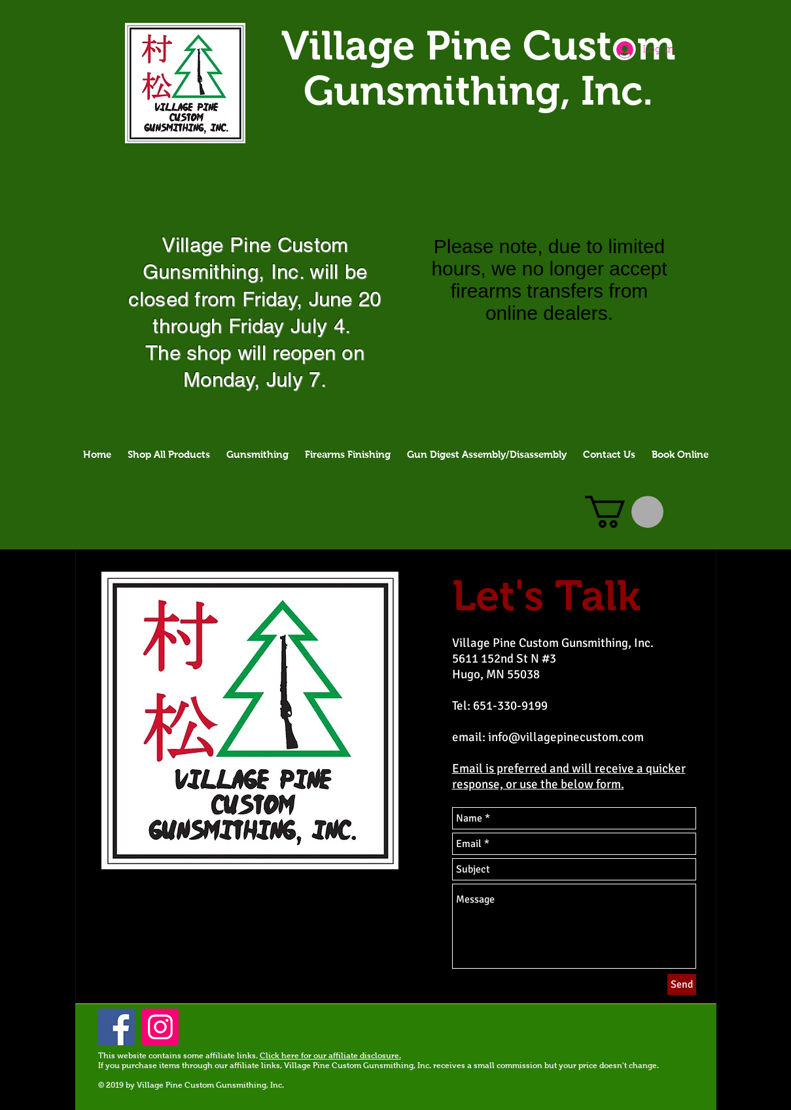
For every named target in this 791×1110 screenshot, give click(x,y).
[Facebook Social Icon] (116, 1027)
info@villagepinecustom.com (566, 737)
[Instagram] (160, 1027)
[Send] (681, 984)
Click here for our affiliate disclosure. (330, 1055)
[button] (624, 512)
